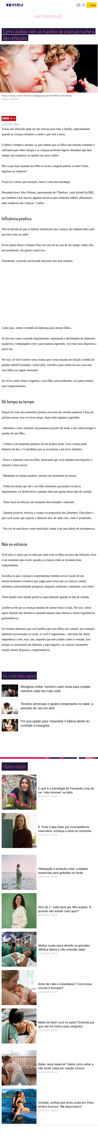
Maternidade (48, 16)
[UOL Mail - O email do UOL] (78, 5)
